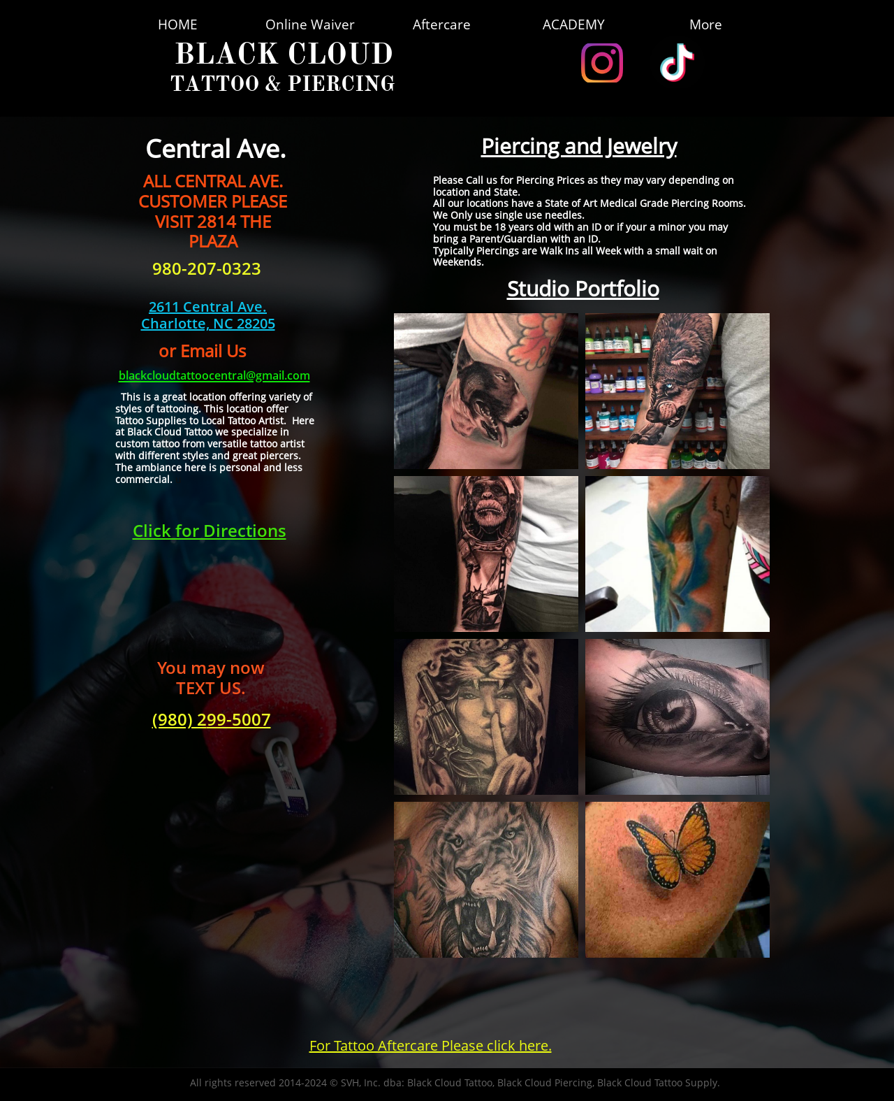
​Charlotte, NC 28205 (208, 323)
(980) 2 (179, 719)
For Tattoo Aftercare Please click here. (430, 1045)
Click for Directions (209, 530)
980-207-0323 (206, 268)
